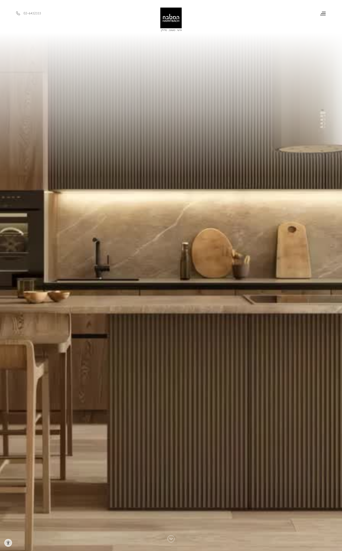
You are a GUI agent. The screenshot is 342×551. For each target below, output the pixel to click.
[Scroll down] (171, 538)
